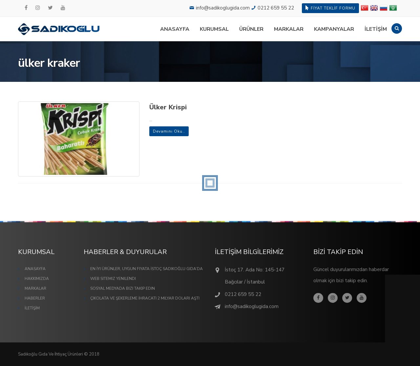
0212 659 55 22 (276, 8)
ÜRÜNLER (251, 29)
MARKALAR (289, 29)
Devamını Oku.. (169, 131)
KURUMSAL (214, 29)
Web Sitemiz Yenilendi (113, 278)
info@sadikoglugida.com (223, 8)
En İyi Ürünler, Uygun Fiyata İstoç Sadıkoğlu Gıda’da (146, 268)
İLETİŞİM (376, 29)
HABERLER (35, 298)
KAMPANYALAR (334, 29)
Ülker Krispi (168, 107)
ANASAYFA (174, 29)
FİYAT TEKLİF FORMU (330, 8)
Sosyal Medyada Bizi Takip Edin (122, 288)
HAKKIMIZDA (37, 278)
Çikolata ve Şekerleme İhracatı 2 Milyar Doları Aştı (145, 298)
